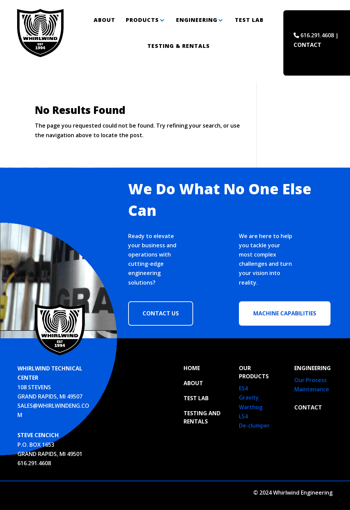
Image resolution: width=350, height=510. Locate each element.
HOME (192, 368)
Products (142, 20)
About (104, 20)
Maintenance (311, 389)
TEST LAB (196, 398)
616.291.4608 (34, 463)
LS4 (243, 416)
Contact (308, 407)
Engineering (196, 20)
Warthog (250, 407)
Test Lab (249, 20)
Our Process (310, 380)
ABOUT (193, 383)
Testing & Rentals (178, 46)
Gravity (249, 397)
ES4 (243, 388)
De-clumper (254, 425)
